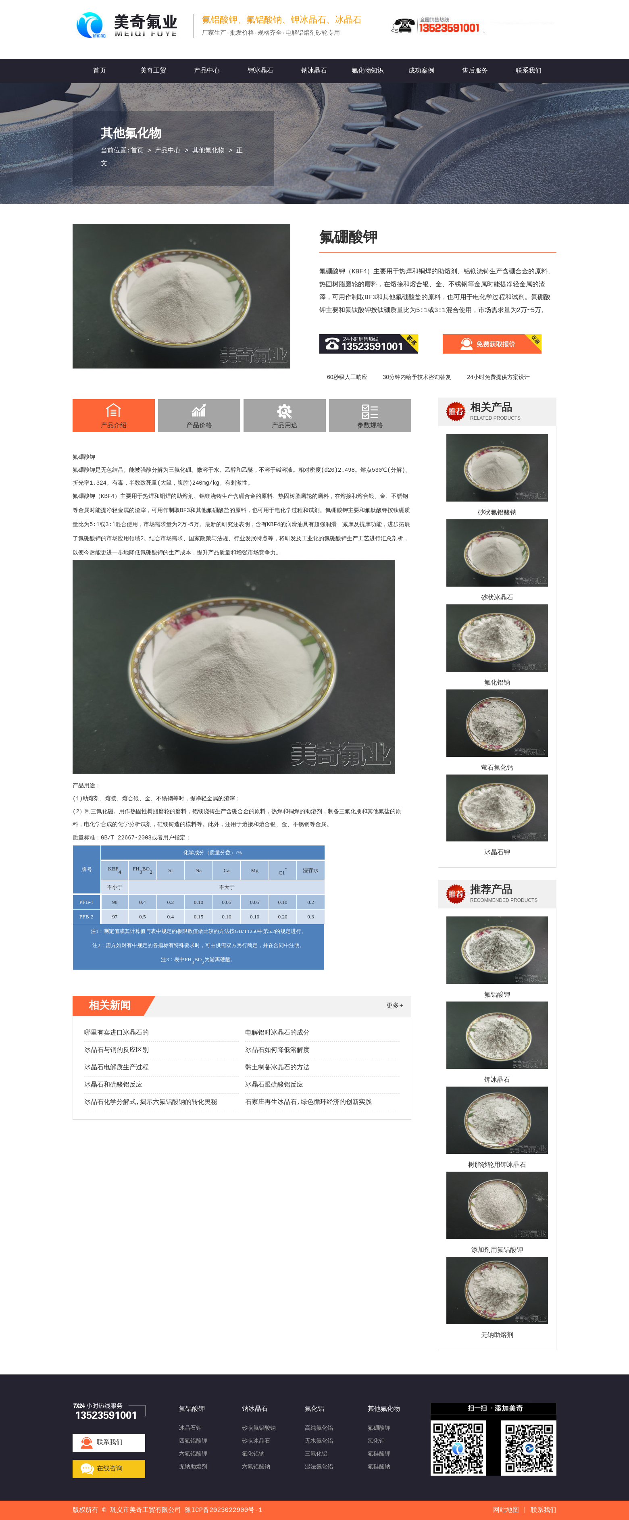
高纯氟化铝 (319, 1428)
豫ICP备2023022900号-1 (223, 1510)
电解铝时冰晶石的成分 (277, 1033)
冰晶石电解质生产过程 (116, 1067)
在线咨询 (110, 1468)
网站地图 (506, 1510)
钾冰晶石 (260, 71)
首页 (99, 71)
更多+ (394, 1006)
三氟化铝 (316, 1454)
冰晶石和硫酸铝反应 (113, 1085)
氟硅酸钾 (379, 1454)
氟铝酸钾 (497, 995)
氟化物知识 (368, 71)
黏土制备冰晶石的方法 (277, 1067)
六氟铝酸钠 (256, 1467)
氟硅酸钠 (379, 1467)
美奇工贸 (153, 71)
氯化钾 (376, 1441)
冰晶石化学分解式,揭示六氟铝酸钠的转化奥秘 (150, 1102)
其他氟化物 (208, 150)
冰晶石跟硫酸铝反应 (274, 1085)
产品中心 (207, 71)
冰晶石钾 (497, 852)
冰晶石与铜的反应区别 (116, 1050)
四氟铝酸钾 (193, 1441)
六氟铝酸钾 (193, 1454)
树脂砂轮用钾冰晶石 (497, 1165)
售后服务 (475, 71)
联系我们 (529, 71)
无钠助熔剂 (497, 1335)
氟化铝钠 (497, 683)
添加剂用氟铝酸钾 (497, 1250)
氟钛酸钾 (376, 510)
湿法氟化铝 (319, 1467)
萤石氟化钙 (497, 768)
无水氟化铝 (319, 1441)
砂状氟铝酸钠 (497, 512)
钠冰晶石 (314, 71)
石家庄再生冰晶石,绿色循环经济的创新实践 (308, 1102)
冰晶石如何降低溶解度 (277, 1050)
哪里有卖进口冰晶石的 (116, 1033)
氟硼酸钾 (379, 1428)
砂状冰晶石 (497, 598)
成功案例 (421, 71)
